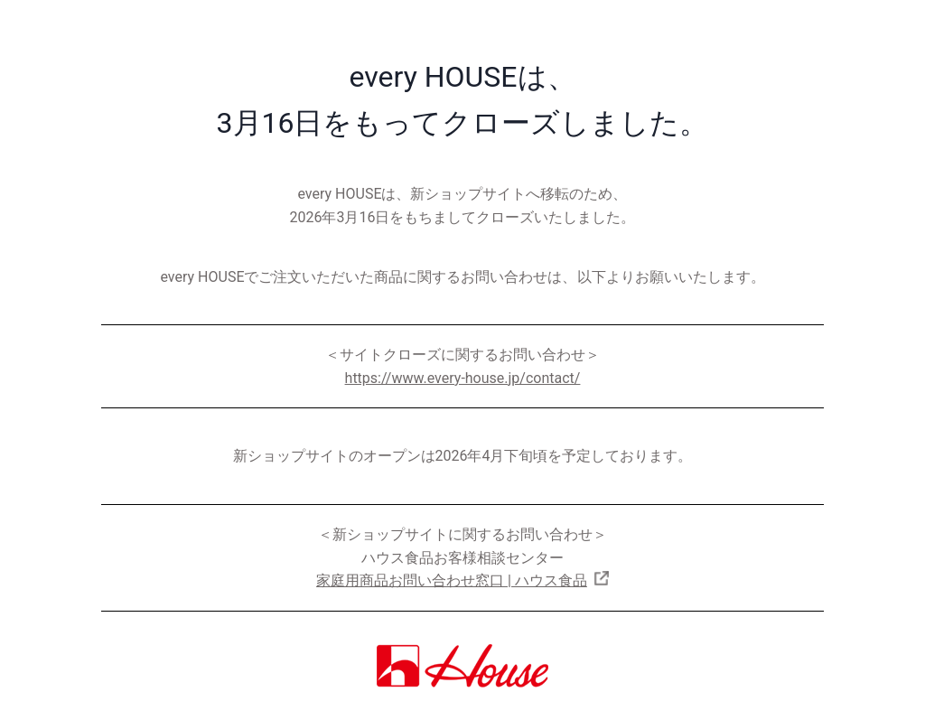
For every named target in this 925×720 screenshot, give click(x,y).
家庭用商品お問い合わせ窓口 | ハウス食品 (451, 580)
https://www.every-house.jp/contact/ (463, 378)
